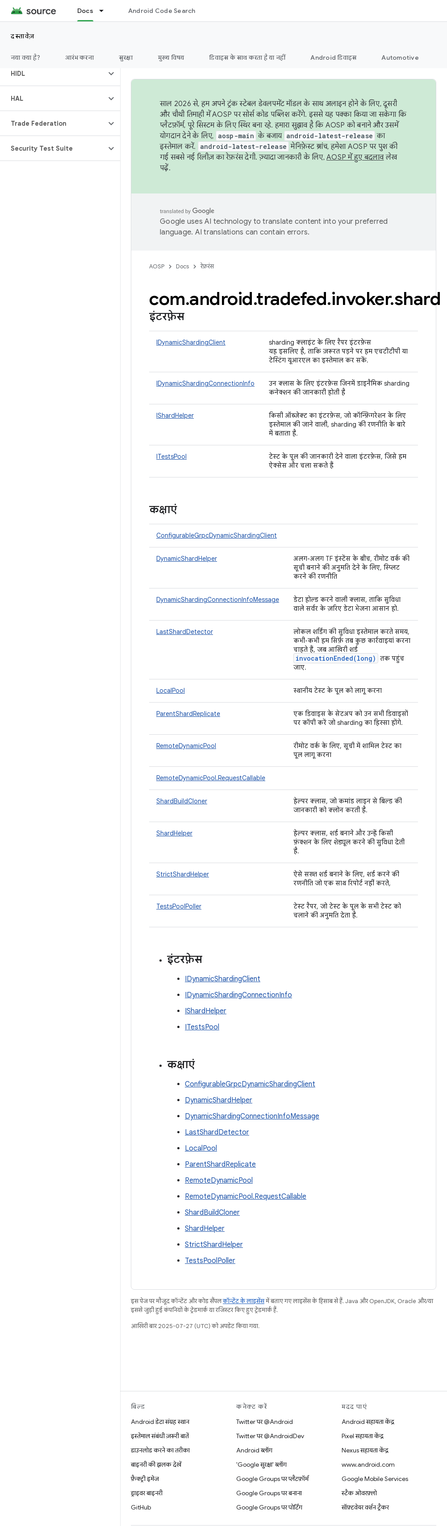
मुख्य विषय (171, 57)
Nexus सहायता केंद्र (365, 1450)
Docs (182, 266)
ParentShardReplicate (188, 714)
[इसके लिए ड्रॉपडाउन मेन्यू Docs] (105, 10)
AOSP (156, 266)
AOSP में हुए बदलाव (355, 157)
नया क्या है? (25, 57)
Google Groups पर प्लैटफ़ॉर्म (272, 1479)
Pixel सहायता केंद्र (363, 1436)
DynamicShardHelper (186, 559)
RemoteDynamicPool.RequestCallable (210, 778)
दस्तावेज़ (23, 36)
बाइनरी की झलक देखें (156, 1464)
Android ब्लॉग (254, 1450)
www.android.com (368, 1464)
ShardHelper (174, 833)
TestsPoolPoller (178, 906)
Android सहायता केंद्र (368, 1422)
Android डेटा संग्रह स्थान (160, 1422)
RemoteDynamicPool (186, 746)
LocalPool (170, 691)
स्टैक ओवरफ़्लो (359, 1493)
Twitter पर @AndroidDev (270, 1436)
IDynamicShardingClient (191, 342)
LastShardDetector (184, 632)
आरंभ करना (79, 57)
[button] (53, 73)
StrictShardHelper (182, 874)
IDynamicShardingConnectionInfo (205, 383)
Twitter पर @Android (264, 1422)
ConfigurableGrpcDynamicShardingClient (216, 535)
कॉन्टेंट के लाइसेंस (243, 1301)
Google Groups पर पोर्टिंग (269, 1507)
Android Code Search (162, 11)
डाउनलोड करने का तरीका (160, 1450)
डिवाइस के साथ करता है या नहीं (247, 57)
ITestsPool (171, 456)
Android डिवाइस (333, 57)
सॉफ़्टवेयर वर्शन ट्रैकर (365, 1507)
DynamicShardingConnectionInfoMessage (217, 600)
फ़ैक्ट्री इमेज (145, 1479)
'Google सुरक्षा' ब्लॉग (261, 1464)
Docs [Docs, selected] (85, 11)
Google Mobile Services (375, 1479)
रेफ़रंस (207, 266)
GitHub (141, 1507)
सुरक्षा (126, 57)
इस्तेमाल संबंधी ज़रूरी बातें (160, 1436)
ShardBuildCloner (181, 801)
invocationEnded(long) (336, 658)
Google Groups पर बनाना (269, 1493)
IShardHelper (175, 415)
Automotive (400, 57)
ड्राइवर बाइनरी (147, 1493)
